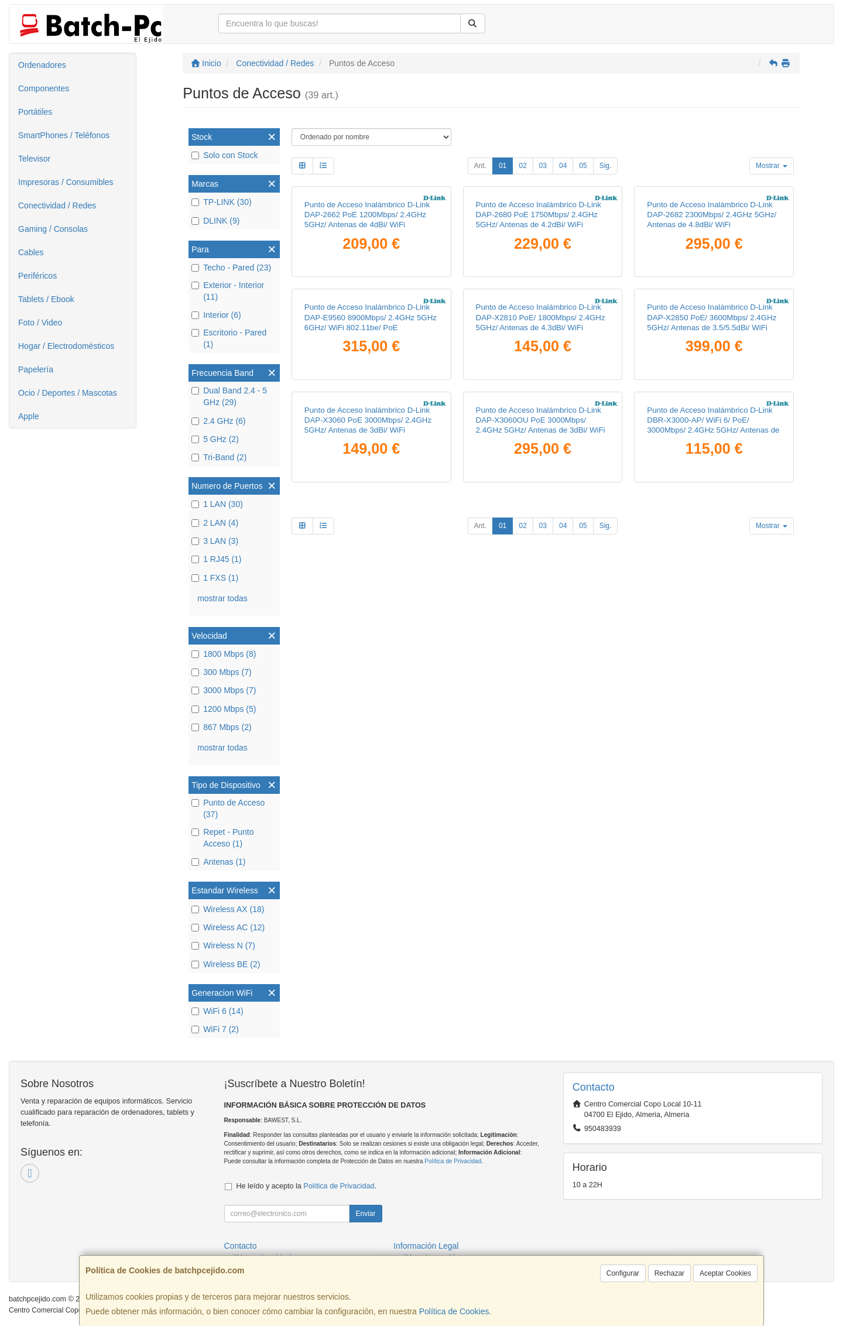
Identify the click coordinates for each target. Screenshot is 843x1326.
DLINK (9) (215, 220)
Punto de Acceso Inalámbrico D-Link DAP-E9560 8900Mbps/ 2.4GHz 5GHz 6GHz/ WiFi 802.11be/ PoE (370, 317)
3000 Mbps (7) (223, 690)
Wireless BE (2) (225, 964)
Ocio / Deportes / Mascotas (67, 393)
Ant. (480, 166)
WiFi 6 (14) (217, 1011)
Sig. (605, 166)
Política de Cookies (454, 1311)
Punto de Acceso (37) (228, 808)
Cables (31, 252)
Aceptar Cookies (725, 1273)
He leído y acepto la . (306, 1186)
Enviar (365, 1213)
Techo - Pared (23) (231, 267)
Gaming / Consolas (53, 229)
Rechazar (669, 1273)
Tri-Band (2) (218, 457)
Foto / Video (40, 322)
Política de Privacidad (452, 1161)
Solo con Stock (224, 155)
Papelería (35, 369)
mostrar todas (222, 598)
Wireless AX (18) (227, 909)
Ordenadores (42, 65)
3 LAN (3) (214, 541)
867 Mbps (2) (221, 727)
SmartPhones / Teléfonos (63, 135)
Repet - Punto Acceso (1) (222, 837)
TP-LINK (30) (221, 202)
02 (522, 166)
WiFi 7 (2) (215, 1029)
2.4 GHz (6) (218, 421)
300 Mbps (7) (221, 672)
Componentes (43, 88)
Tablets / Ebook (46, 299)
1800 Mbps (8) (223, 654)
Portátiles (35, 112)
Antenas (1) (218, 861)
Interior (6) (216, 315)
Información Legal (425, 1245)
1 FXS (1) (214, 578)
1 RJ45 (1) (216, 559)
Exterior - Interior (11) (227, 290)
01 (502, 166)
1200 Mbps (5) (223, 709)
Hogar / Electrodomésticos (66, 346)
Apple (28, 416)
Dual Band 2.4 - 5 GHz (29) (229, 396)
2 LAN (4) (214, 522)
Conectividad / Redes (57, 205)
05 (583, 166)
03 (543, 166)
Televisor (34, 158)
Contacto (240, 1245)
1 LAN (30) (217, 504)
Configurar (622, 1273)
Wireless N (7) (223, 945)
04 (563, 166)
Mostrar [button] (771, 166)
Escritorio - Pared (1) (228, 338)
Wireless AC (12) (228, 927)
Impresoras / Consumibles (66, 182)
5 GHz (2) (215, 439)
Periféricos (37, 275)
